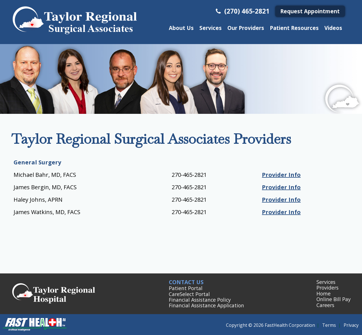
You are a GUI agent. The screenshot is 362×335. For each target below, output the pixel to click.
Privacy (351, 325)
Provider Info (281, 175)
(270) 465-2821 (242, 11)
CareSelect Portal (189, 294)
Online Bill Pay (333, 299)
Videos (333, 27)
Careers (325, 305)
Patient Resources (294, 27)
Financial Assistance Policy (200, 299)
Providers (327, 287)
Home (323, 293)
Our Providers (245, 27)
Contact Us (186, 282)
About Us (181, 27)
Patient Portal (185, 288)
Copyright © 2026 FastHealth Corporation (270, 325)
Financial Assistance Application (206, 305)
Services (210, 27)
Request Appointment (310, 11)
